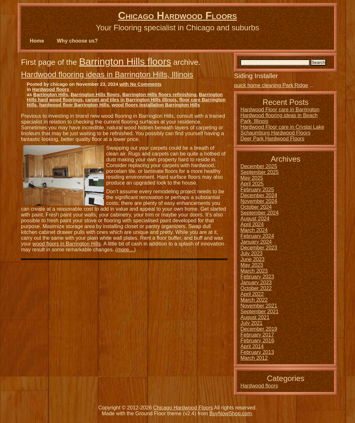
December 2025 (258, 166)
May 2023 (251, 265)
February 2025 (257, 189)
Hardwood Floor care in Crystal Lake (282, 127)
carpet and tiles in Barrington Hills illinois (131, 99)
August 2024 (254, 218)
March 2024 (254, 230)
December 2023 (258, 247)
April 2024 (252, 224)
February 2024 (257, 236)
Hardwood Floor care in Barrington (280, 109)
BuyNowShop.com (230, 413)
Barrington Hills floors (125, 61)
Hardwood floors (50, 89)
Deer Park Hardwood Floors (272, 138)
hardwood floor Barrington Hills (74, 104)
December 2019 (258, 329)
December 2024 (258, 195)
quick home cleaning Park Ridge (271, 85)
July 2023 (251, 253)
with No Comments (140, 84)
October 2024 (256, 207)
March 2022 (254, 300)
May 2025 (251, 178)
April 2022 (252, 294)
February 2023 (257, 276)
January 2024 (256, 242)
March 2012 (254, 358)
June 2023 (252, 259)
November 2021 (258, 305)
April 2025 (252, 183)
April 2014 (252, 346)
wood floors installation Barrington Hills (156, 104)
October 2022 (256, 288)
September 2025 (259, 172)
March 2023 (254, 271)
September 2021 (259, 311)
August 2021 (254, 317)
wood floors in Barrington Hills (67, 244)
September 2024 (259, 213)
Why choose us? (77, 41)
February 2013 (257, 352)
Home (37, 41)
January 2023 (256, 282)
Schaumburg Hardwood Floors (275, 133)
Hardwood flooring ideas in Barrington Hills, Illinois (107, 74)
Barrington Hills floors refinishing (159, 94)
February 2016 (257, 340)
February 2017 (257, 334)
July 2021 (251, 323)
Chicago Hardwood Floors (177, 15)
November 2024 (258, 201)
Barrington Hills (50, 94)
